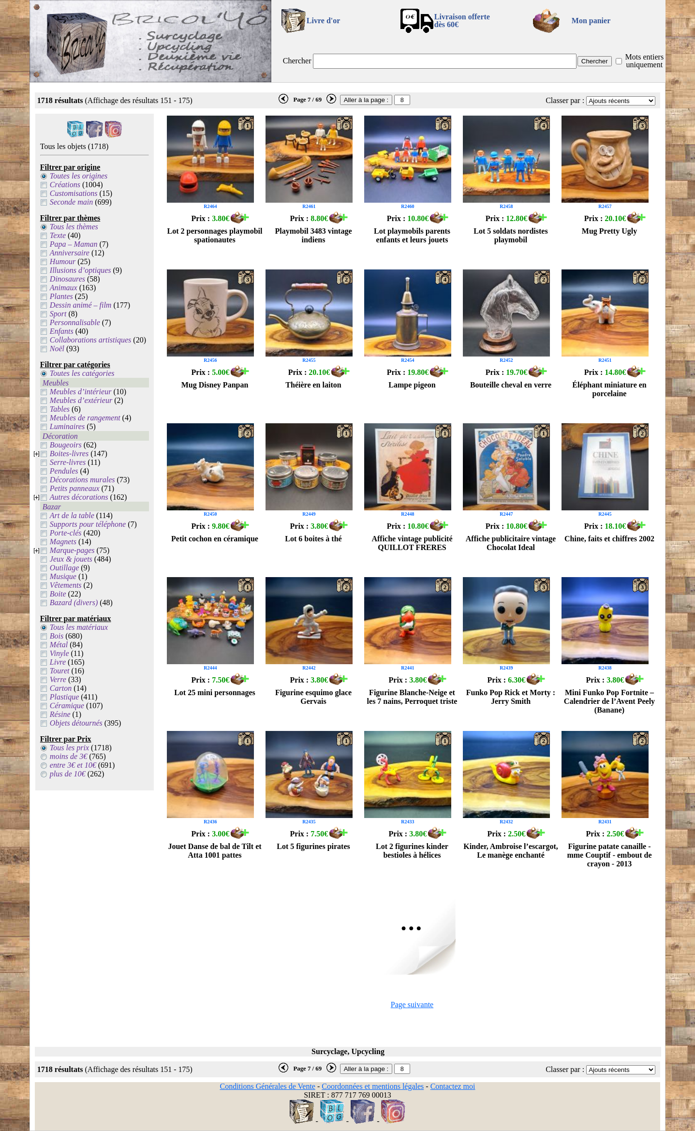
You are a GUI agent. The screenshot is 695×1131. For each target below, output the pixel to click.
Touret (60, 671)
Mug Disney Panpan (215, 385)
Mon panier (591, 20)
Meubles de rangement (85, 418)
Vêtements (66, 585)
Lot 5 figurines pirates (313, 846)
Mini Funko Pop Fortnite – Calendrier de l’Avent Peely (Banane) (609, 701)
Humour (62, 261)
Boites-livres (69, 453)
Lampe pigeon (411, 385)
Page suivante (412, 1004)
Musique (63, 576)
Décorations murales (82, 480)
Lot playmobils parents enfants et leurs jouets (412, 235)
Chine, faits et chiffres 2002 (609, 539)
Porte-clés (66, 533)
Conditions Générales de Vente (267, 1086)
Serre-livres (68, 462)
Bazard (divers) (74, 602)
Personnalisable (75, 322)
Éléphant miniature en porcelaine (609, 389)
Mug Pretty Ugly (609, 231)
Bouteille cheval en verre (510, 385)
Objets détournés (76, 723)
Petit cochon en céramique (214, 539)
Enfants (62, 331)
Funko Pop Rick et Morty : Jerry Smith (510, 696)
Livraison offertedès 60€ (462, 21)
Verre (58, 679)
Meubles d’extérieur (81, 400)
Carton (61, 688)
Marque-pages (72, 550)
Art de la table (72, 515)
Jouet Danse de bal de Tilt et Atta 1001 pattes (214, 850)
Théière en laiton (313, 385)
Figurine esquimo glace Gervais (313, 696)
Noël (57, 348)
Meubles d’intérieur (81, 391)
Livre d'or (323, 20)
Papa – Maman (74, 244)
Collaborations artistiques (90, 340)
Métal (59, 644)
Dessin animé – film (81, 305)
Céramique (67, 705)
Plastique (64, 697)
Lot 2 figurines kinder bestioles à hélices (412, 850)
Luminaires (67, 426)
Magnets (63, 541)
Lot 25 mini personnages (214, 692)
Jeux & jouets (71, 559)
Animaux (63, 287)
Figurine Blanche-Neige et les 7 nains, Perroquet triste (412, 696)
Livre (58, 662)
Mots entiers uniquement (644, 61)
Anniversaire (69, 253)
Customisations (74, 193)
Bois (56, 636)
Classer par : (565, 100)
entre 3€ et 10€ (73, 765)
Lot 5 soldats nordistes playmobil (510, 235)
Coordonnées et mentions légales (373, 1086)
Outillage (64, 568)
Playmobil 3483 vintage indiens (313, 235)
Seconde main (71, 202)
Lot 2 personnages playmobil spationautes (215, 235)
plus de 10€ (68, 774)
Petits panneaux (75, 488)
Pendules (64, 471)
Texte (58, 235)
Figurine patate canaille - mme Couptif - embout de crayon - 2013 (609, 855)
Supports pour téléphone (88, 524)
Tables (60, 409)
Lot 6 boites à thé (313, 539)
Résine (60, 714)
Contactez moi (452, 1086)
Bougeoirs (66, 445)
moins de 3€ (68, 756)
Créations (65, 184)
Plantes (61, 296)
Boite (58, 594)
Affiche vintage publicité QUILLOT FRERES (411, 543)
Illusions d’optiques (80, 270)
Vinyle (59, 653)
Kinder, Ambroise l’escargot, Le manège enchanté (510, 850)
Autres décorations (79, 497)
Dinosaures (67, 279)
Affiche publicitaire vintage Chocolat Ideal (511, 543)
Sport (58, 314)
